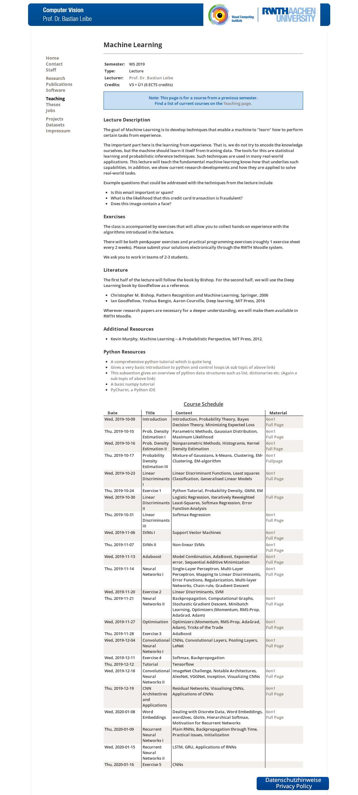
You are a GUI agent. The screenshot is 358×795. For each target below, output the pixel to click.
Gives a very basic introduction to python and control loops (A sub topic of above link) (193, 367)
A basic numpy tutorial (133, 384)
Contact (54, 64)
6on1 (270, 419)
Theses (53, 104)
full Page (274, 449)
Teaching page (237, 103)
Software (55, 90)
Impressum (58, 131)
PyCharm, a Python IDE (133, 390)
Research (55, 78)
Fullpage (274, 461)
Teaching (55, 98)
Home (52, 58)
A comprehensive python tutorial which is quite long (161, 361)
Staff (51, 70)
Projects (54, 119)
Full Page (274, 424)
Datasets (55, 125)
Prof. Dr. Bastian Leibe (151, 78)
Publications (59, 84)
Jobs (50, 110)
